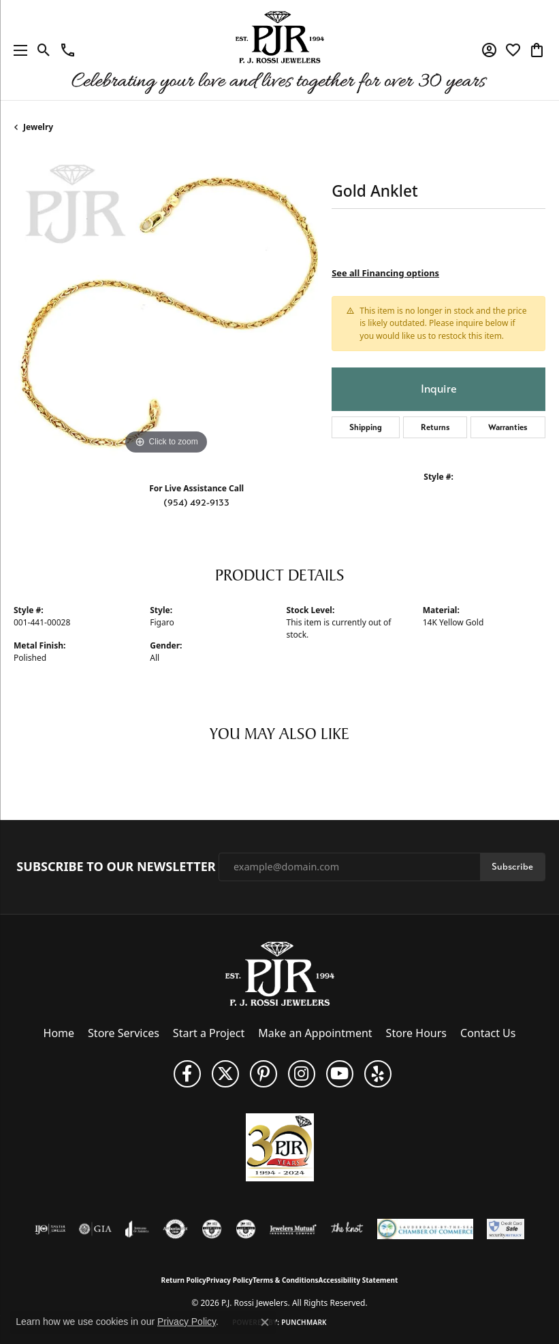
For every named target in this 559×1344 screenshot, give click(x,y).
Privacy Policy (229, 1280)
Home (59, 1033)
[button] (43, 50)
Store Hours (416, 1033)
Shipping (365, 427)
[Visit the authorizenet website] (175, 1229)
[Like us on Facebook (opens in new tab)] (187, 1073)
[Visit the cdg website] (212, 1229)
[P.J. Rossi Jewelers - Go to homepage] (279, 972)
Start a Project (208, 1033)
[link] (67, 50)
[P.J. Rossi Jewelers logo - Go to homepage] (280, 50)
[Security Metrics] (505, 1229)
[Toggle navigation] (17, 50)
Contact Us (487, 1033)
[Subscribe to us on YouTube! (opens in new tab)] (339, 1073)
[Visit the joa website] (137, 1229)
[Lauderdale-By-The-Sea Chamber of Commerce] (425, 1229)
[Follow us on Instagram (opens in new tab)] (301, 1073)
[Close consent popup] (265, 1322)
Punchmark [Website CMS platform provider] (304, 1322)
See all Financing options (385, 273)
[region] (166, 306)
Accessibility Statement (358, 1280)
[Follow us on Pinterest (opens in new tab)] (263, 1073)
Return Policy (183, 1280)
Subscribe (512, 866)
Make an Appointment (315, 1033)
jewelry (38, 127)
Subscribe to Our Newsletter (115, 866)
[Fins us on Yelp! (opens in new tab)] (378, 1073)
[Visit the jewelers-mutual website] (293, 1229)
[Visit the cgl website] (246, 1229)
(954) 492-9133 (196, 502)
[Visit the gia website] (95, 1229)
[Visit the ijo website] (50, 1229)
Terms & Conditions (286, 1280)
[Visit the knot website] (347, 1229)
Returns (435, 427)
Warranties (508, 427)
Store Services (123, 1033)
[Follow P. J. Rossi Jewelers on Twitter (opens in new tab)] (225, 1073)
